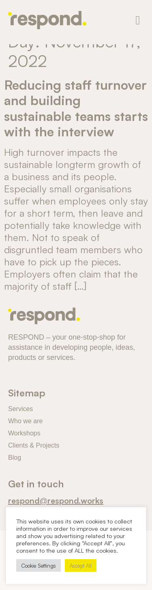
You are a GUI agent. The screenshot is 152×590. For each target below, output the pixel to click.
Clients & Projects (33, 445)
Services (20, 408)
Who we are (25, 421)
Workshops (24, 433)
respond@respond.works (55, 500)
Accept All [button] (81, 565)
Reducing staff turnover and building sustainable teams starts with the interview (76, 107)
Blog (14, 457)
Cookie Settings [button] (38, 565)
